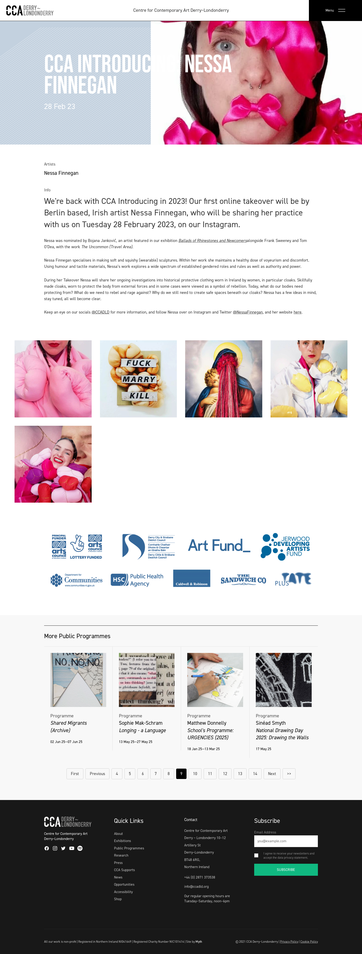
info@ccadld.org (196, 886)
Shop (118, 899)
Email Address (265, 832)
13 (240, 773)
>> (289, 773)
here (298, 312)
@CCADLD (100, 312)
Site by (194, 941)
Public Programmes (129, 848)
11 (210, 773)
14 (255, 773)
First (75, 773)
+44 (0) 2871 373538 (199, 877)
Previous (97, 773)
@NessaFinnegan (248, 312)
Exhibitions (122, 840)
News (118, 877)
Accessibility (123, 891)
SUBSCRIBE (286, 869)
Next (272, 773)
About (118, 833)
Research (121, 855)
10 (195, 773)
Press (118, 862)
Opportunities (124, 884)
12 (225, 773)
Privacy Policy (289, 941)
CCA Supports (124, 869)
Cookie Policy (309, 941)
